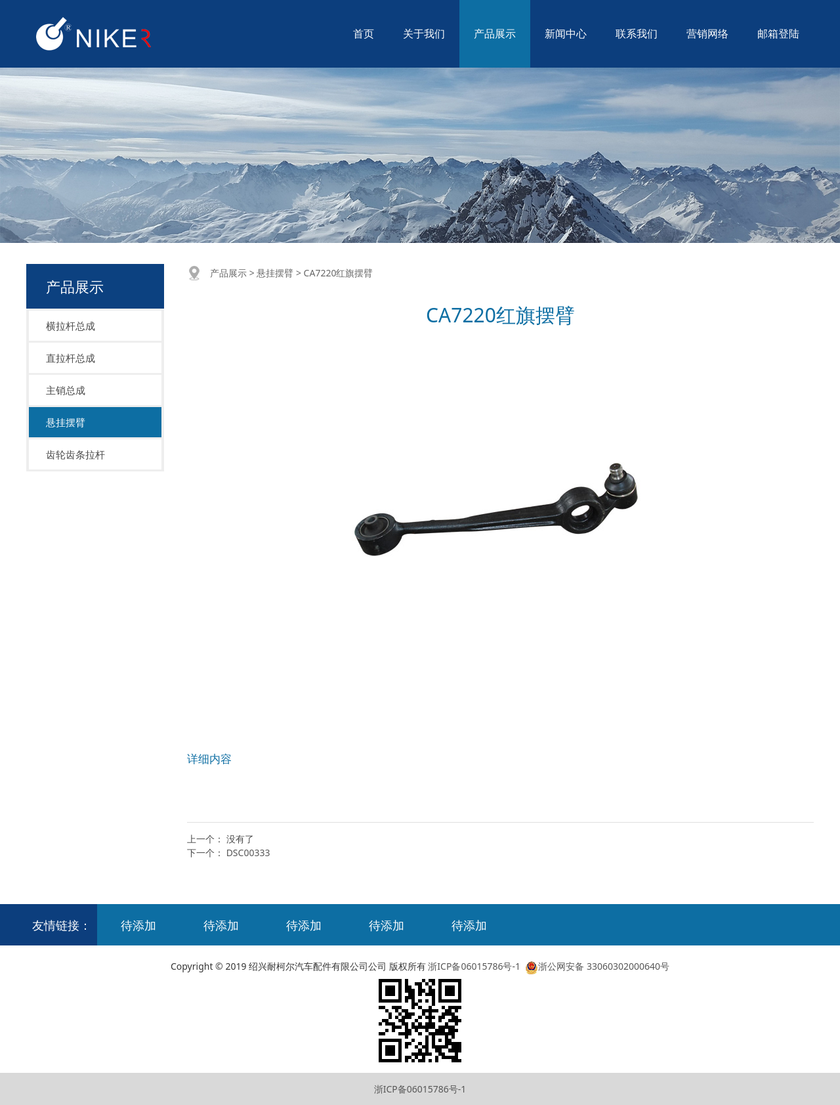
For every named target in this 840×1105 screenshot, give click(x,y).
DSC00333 (248, 852)
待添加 (138, 925)
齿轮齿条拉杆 (75, 454)
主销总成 (65, 390)
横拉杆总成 (70, 325)
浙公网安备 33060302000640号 (596, 966)
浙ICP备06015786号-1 (474, 966)
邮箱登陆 (778, 33)
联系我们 (637, 33)
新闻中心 (566, 33)
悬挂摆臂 (65, 422)
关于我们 (424, 33)
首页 (363, 33)
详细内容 (209, 758)
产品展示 (495, 33)
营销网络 (707, 33)
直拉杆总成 (70, 357)
